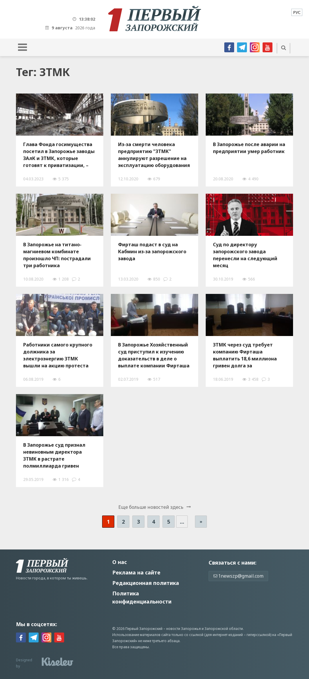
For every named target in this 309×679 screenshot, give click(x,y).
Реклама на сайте (136, 572)
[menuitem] (297, 12)
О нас (119, 561)
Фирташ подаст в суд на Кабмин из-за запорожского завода (152, 251)
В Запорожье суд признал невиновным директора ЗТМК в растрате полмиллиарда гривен (54, 455)
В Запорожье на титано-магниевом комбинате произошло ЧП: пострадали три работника (57, 255)
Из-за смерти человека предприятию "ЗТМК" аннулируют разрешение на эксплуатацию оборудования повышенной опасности (154, 154)
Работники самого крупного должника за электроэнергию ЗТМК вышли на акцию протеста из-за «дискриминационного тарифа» (58, 355)
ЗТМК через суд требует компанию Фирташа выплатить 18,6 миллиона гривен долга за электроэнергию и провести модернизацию (247, 355)
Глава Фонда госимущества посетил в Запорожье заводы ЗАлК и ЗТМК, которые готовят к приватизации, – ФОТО (59, 154)
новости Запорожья (183, 628)
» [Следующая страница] (201, 521)
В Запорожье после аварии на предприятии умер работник (249, 148)
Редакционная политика (145, 582)
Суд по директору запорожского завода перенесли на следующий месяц (245, 255)
